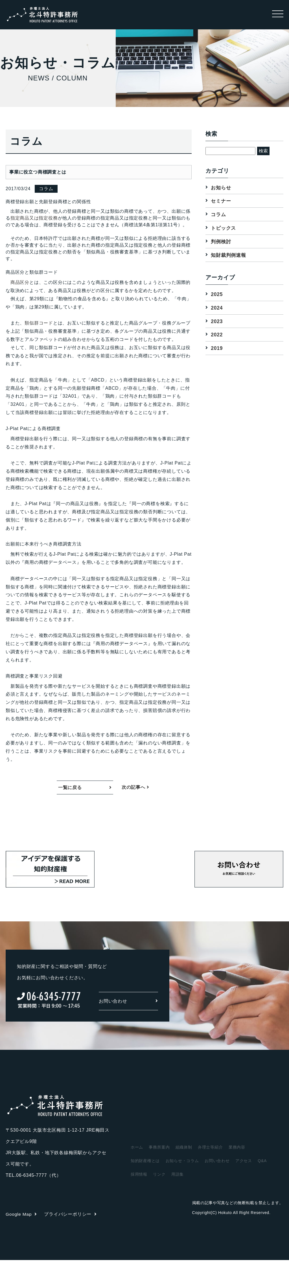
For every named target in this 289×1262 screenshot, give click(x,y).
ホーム (137, 1149)
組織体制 (184, 1149)
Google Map (22, 1216)
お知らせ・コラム (182, 1162)
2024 (217, 308)
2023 (217, 322)
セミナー (221, 201)
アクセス (243, 1162)
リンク (159, 1176)
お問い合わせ (128, 1002)
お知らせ (221, 187)
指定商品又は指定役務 (34, 218)
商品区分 (19, 282)
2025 (217, 294)
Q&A (262, 1162)
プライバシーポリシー (71, 1216)
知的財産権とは (145, 1162)
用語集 (177, 1176)
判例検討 (221, 242)
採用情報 (139, 1176)
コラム (219, 214)
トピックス (224, 228)
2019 (217, 349)
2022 (217, 335)
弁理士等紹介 (210, 1149)
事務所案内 (159, 1149)
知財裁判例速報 (229, 255)
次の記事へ (135, 788)
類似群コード (39, 323)
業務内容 (237, 1149)
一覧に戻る (70, 788)
